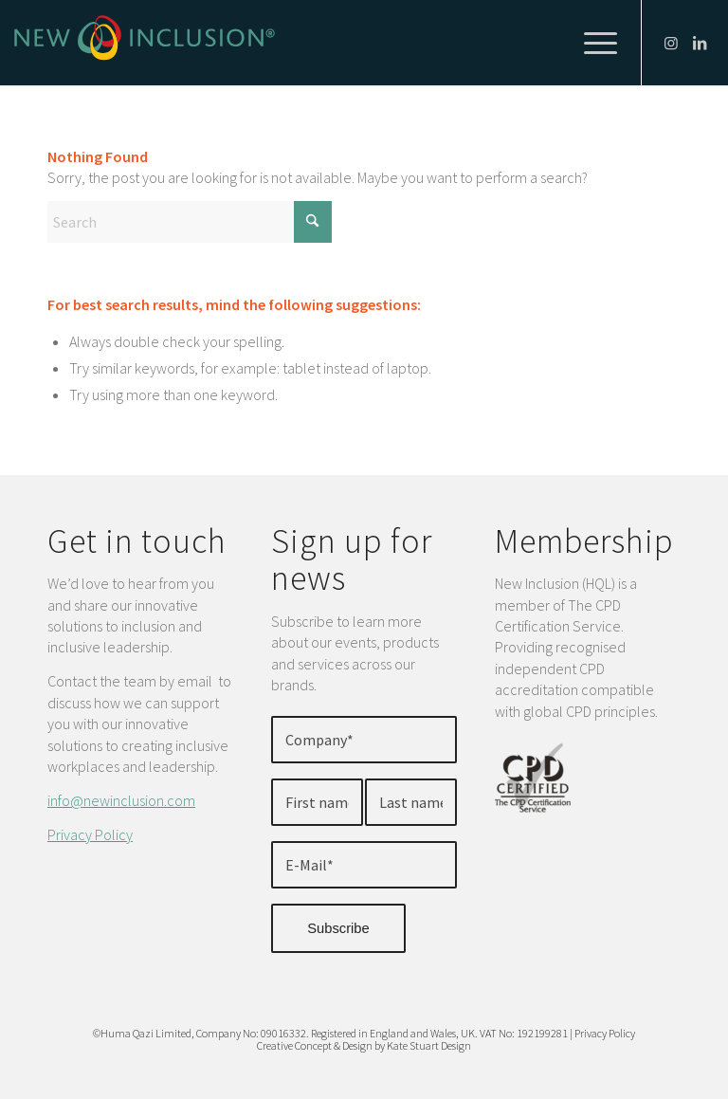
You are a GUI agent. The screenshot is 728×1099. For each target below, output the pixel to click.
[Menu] (591, 42)
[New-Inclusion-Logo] (144, 42)
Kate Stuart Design (429, 1045)
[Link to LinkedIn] (699, 42)
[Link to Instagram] (671, 42)
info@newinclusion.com (121, 800)
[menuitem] (591, 42)
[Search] (189, 222)
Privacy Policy (90, 834)
